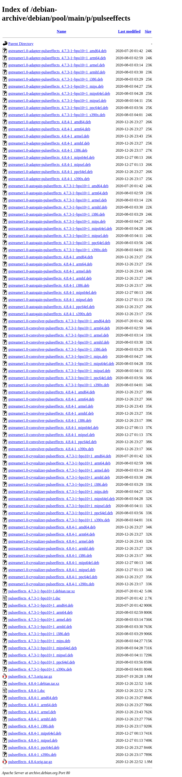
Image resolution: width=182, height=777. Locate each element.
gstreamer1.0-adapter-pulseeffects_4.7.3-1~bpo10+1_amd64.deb (57, 51)
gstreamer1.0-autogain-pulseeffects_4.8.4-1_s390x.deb (50, 314)
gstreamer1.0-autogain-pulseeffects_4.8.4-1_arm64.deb (50, 264)
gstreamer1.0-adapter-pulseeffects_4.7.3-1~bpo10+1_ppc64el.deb (58, 108)
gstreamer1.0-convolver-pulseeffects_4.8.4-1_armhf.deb (51, 413)
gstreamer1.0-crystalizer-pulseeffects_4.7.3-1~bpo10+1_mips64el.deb (61, 499)
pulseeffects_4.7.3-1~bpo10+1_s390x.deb (40, 669)
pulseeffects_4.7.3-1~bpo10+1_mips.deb (39, 641)
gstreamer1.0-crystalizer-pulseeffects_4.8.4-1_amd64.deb (52, 527)
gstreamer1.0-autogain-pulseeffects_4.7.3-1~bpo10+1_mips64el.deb (60, 229)
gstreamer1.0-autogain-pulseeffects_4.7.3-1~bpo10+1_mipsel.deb (58, 236)
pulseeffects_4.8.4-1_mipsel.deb (32, 740)
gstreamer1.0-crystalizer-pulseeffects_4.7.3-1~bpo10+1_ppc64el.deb (60, 513)
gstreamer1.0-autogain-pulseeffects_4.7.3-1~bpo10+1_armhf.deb (57, 207)
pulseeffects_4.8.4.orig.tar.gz (30, 762)
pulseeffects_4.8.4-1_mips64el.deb (34, 733)
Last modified (129, 31)
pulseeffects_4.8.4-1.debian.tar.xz (33, 684)
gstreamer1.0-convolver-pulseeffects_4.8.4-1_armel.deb (50, 406)
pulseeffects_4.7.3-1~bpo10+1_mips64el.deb (42, 648)
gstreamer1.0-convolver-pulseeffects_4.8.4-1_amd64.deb (51, 392)
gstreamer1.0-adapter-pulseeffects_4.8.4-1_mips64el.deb (51, 157)
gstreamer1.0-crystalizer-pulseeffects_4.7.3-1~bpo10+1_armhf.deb (59, 477)
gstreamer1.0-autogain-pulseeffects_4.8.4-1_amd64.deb (50, 257)
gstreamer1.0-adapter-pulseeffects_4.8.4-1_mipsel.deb (49, 165)
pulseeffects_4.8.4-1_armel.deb (32, 712)
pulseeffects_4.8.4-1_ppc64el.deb (33, 747)
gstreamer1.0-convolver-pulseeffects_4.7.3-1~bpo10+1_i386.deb (57, 349)
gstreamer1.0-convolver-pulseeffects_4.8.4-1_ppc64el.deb (52, 442)
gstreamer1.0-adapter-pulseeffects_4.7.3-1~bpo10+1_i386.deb (55, 79)
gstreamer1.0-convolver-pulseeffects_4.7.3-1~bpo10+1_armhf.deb (58, 342)
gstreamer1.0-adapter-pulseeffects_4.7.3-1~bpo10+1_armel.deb (56, 65)
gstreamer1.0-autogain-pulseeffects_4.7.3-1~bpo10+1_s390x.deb (57, 250)
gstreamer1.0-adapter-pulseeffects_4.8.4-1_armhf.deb (49, 143)
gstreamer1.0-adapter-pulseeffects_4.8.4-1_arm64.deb (49, 129)
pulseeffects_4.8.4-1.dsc (26, 691)
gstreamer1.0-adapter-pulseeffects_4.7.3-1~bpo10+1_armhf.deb (56, 72)
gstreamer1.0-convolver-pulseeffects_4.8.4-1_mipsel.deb (51, 435)
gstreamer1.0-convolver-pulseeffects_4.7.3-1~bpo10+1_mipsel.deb (59, 371)
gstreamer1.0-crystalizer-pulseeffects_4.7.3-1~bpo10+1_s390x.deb (59, 520)
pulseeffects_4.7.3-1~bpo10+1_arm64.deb (40, 612)
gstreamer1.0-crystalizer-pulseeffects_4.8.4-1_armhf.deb (51, 548)
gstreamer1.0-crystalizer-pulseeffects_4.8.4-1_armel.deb (51, 541)
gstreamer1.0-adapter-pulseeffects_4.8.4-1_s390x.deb (49, 179)
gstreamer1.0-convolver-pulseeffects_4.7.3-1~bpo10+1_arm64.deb (59, 328)
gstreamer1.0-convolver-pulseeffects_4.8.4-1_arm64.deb (51, 399)
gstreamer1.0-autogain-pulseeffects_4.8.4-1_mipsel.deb (50, 300)
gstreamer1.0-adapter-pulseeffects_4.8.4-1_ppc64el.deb (50, 172)
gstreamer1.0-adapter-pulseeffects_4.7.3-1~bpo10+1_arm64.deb (57, 58)
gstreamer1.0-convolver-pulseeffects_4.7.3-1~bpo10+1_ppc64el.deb (60, 378)
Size (148, 31)
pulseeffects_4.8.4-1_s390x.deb (32, 755)
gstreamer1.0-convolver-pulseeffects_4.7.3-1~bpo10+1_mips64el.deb (61, 364)
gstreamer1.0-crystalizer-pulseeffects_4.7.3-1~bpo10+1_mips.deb (58, 492)
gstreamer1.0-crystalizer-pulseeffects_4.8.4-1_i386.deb (50, 556)
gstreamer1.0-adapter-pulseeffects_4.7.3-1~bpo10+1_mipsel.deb (57, 101)
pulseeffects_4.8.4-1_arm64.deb (32, 705)
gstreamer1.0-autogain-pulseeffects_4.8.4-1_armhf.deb (50, 278)
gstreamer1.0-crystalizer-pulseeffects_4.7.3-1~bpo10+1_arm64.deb (59, 463)
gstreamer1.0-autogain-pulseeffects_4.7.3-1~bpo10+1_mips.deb (56, 221)
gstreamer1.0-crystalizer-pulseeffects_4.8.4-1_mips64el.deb (53, 563)
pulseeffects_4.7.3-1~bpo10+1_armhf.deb (40, 627)
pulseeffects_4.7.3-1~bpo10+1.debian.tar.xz (41, 591)
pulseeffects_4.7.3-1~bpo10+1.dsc (34, 598)
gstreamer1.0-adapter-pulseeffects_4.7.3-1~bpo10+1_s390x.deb (56, 115)
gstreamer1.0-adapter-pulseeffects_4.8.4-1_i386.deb (47, 150)
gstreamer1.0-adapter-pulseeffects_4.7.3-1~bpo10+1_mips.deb (56, 86)
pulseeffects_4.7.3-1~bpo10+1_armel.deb (40, 620)
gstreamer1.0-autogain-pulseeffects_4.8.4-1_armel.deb (49, 271)
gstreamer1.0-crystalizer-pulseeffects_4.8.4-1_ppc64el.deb (52, 577)
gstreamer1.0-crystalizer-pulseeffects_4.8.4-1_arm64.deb (51, 534)
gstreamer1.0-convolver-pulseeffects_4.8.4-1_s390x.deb (51, 449)
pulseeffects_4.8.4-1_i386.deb (31, 726)
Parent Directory (20, 44)
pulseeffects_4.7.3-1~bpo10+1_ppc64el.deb (41, 662)
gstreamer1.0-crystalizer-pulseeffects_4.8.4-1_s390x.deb (51, 584)
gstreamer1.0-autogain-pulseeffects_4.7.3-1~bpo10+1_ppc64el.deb (59, 243)
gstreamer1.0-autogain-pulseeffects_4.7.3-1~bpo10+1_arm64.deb (58, 193)
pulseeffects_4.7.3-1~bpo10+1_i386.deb (39, 634)
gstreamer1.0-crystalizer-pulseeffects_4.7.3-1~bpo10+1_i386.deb (58, 484)
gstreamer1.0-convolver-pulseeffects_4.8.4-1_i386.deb (49, 420)
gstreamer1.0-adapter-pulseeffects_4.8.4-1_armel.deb (48, 136)
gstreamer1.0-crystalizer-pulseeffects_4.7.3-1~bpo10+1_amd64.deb (59, 456)
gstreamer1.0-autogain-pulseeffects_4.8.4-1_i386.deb (48, 285)
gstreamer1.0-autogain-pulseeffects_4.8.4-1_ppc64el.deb (51, 307)
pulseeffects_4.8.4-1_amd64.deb (33, 698)
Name (61, 31)
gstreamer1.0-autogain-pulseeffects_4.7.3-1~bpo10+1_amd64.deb (58, 186)
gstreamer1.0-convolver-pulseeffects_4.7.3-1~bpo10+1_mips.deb (58, 356)
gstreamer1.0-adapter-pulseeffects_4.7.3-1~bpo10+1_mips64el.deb (59, 93)
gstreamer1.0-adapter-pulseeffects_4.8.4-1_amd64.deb (49, 122)
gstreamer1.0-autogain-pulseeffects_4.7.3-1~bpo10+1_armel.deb (57, 200)
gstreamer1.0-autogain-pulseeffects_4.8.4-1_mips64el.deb (52, 293)
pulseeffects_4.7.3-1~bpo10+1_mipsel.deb (40, 655)
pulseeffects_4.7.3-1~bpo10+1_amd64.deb (40, 605)
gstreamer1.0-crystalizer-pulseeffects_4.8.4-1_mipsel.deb (51, 570)
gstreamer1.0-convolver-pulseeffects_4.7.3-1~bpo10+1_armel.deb (58, 335)
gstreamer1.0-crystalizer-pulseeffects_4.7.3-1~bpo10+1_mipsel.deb (59, 506)
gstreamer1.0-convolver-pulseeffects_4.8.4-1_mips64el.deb (53, 428)
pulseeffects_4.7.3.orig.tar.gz (30, 676)
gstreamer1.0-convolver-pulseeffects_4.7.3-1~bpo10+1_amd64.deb (59, 321)
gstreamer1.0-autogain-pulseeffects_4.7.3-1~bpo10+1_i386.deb (56, 214)
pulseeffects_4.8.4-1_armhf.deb (32, 719)
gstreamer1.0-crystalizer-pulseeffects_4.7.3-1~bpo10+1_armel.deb (58, 470)
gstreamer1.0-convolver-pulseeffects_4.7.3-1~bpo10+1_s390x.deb (58, 385)
